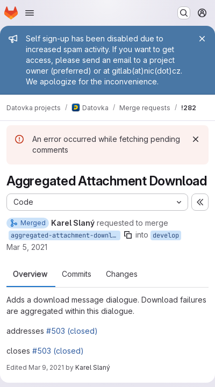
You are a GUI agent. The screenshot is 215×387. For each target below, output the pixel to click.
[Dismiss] (195, 139)
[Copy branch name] (127, 234)
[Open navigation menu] (29, 13)
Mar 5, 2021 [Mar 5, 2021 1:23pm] (26, 247)
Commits (76, 274)
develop (166, 235)
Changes (122, 274)
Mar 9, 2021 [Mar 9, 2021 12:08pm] (46, 367)
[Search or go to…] (183, 12)
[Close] (202, 38)
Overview (30, 274)
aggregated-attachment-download (65, 235)
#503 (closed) (72, 330)
